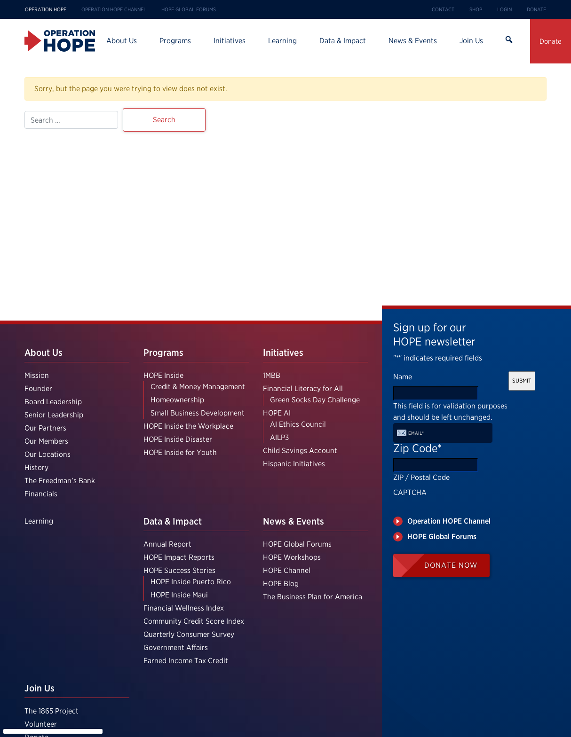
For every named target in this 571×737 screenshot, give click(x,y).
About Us (121, 40)
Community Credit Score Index (193, 621)
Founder (38, 388)
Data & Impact (342, 40)
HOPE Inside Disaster (177, 439)
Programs (175, 40)
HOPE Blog (281, 583)
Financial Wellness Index (183, 608)
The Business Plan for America (312, 596)
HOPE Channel (286, 570)
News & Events (413, 40)
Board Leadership (53, 401)
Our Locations (47, 454)
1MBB (271, 375)
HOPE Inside (163, 375)
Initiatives (230, 40)
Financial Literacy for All (303, 388)
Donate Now (450, 565)
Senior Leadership (53, 414)
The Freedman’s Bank (59, 480)
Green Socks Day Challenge (315, 399)
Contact (443, 9)
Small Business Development (198, 412)
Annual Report (167, 544)
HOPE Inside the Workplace (188, 426)
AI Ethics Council (298, 424)
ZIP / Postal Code (421, 477)
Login (504, 9)
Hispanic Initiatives (294, 463)
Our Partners (45, 427)
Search (508, 40)
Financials (40, 493)
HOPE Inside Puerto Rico (191, 581)
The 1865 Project (51, 710)
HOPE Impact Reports (178, 557)
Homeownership (177, 399)
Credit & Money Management (198, 386)
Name (402, 376)
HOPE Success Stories (179, 570)
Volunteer (40, 724)
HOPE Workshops (292, 557)
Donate (536, 9)
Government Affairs (175, 647)
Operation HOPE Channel (113, 9)
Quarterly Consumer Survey (188, 634)
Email (416, 433)
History (36, 467)
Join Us (471, 40)
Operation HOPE (45, 9)
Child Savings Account (300, 450)
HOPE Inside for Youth (180, 452)
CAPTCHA (410, 492)
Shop (475, 9)
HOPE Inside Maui (179, 594)
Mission (36, 375)
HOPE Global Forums (188, 9)
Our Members (46, 441)
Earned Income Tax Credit (185, 660)
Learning (282, 40)
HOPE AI (277, 412)
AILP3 (279, 437)
